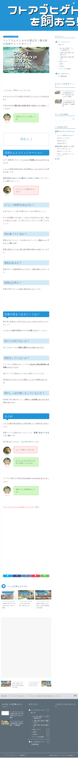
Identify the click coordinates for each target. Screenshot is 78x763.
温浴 (61, 64)
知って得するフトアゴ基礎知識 (64, 75)
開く (29, 139)
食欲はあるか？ (62, 140)
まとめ (57, 159)
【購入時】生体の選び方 (67, 58)
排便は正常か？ (62, 143)
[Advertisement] (38, 81)
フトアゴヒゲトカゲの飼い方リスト (18, 507)
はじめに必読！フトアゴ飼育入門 (67, 49)
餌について (64, 61)
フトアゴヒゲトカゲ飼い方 (10, 36)
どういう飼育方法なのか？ (65, 135)
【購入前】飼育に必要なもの (67, 53)
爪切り (62, 66)
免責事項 (22, 755)
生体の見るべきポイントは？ (65, 146)
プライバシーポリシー (11, 755)
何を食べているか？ (63, 138)
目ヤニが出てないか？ (64, 148)
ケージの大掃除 (65, 69)
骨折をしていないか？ (64, 151)
